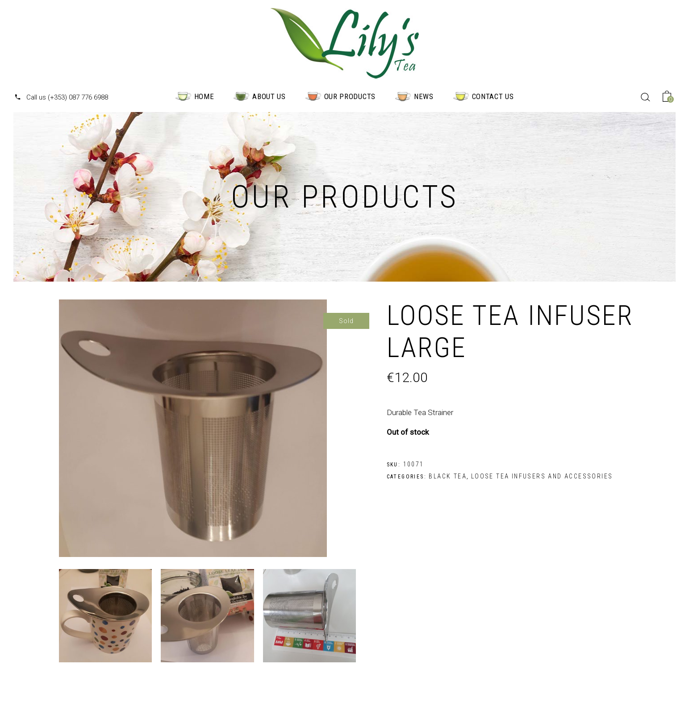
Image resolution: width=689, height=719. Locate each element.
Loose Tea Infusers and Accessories (542, 476)
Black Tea (448, 476)
